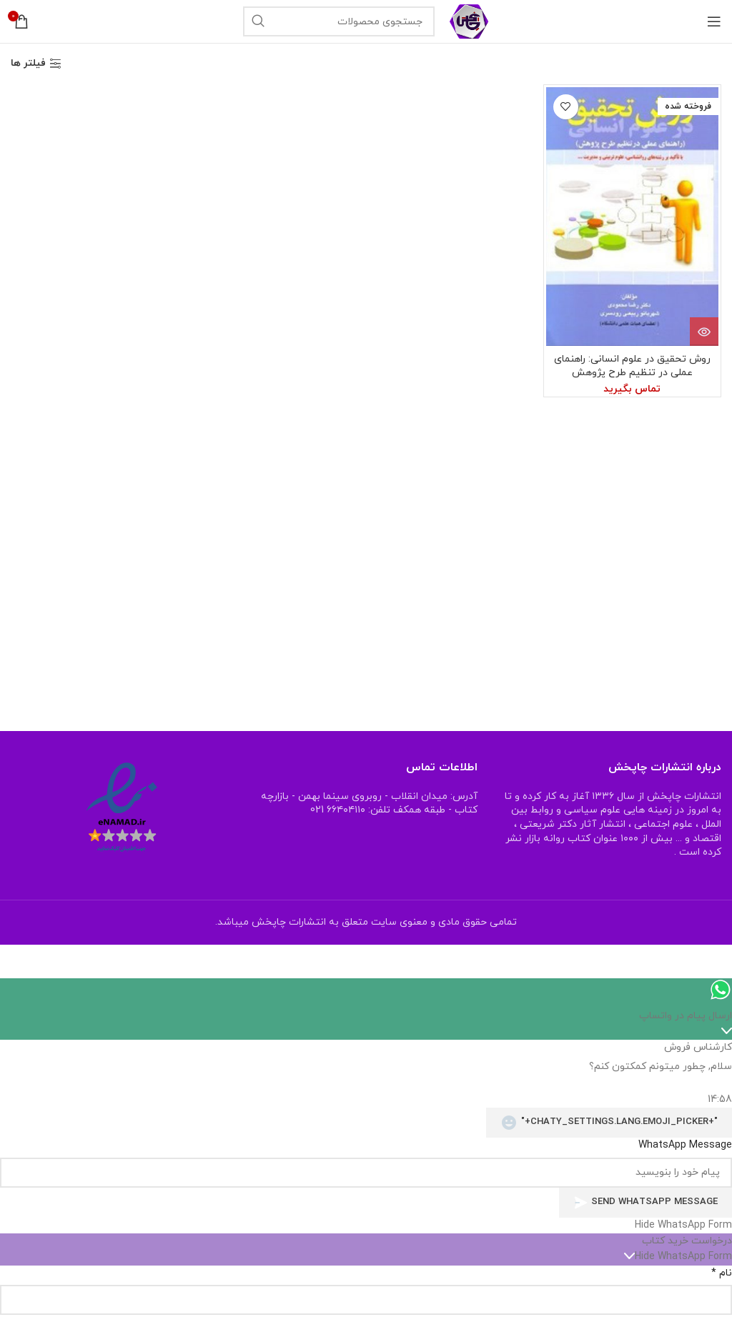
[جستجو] (339, 21)
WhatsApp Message (685, 1145)
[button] (366, 1225)
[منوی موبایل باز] (714, 21)
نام (721, 1273)
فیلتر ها (28, 64)
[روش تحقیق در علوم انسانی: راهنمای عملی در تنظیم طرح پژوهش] (632, 216)
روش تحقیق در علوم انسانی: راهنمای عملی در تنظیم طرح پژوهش (632, 366)
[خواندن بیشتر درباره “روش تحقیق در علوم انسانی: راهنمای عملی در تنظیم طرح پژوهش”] (704, 331)
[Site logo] (469, 20)
